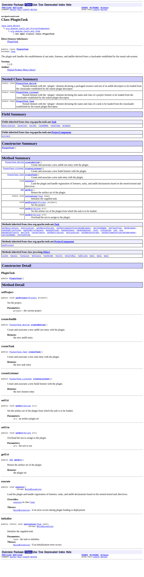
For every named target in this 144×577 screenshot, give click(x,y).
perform (25, 242)
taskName (43, 128)
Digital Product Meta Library (21, 71)
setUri (28, 216)
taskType (55, 128)
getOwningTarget (45, 236)
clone (5, 266)
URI (22, 196)
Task (13, 52)
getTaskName (99, 236)
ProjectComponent (61, 135)
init (95, 239)
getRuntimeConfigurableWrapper (74, 236)
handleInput (67, 239)
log (115, 239)
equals (13, 266)
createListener (33, 173)
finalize (24, 266)
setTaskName (8, 244)
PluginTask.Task (25, 104)
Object (46, 262)
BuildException (33, 504)
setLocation (72, 242)
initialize (31, 202)
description (8, 128)
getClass (36, 266)
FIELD (19, 9)
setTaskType (23, 244)
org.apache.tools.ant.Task (25, 31)
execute (29, 186)
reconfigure (38, 242)
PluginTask (12, 42)
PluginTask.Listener (27, 94)
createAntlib (32, 166)
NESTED (13, 9)
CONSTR (26, 9)
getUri (28, 196)
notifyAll (70, 266)
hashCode (48, 266)
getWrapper (130, 236)
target (32, 128)
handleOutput (84, 239)
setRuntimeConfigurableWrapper (118, 242)
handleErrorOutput (33, 239)
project (6, 139)
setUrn (28, 222)
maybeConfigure (10, 242)
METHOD (34, 9)
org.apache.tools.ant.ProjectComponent (28, 28)
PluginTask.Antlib (26, 85)
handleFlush (52, 239)
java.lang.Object (10, 26)
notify (58, 266)
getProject (8, 255)
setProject (31, 209)
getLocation (27, 236)
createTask (31, 180)
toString (82, 266)
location (22, 128)
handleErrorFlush (11, 239)
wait (92, 266)
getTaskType (115, 236)
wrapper (66, 128)
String (37, 216)
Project (42, 209)
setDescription (55, 242)
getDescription (10, 236)
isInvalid (105, 239)
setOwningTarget (90, 242)
